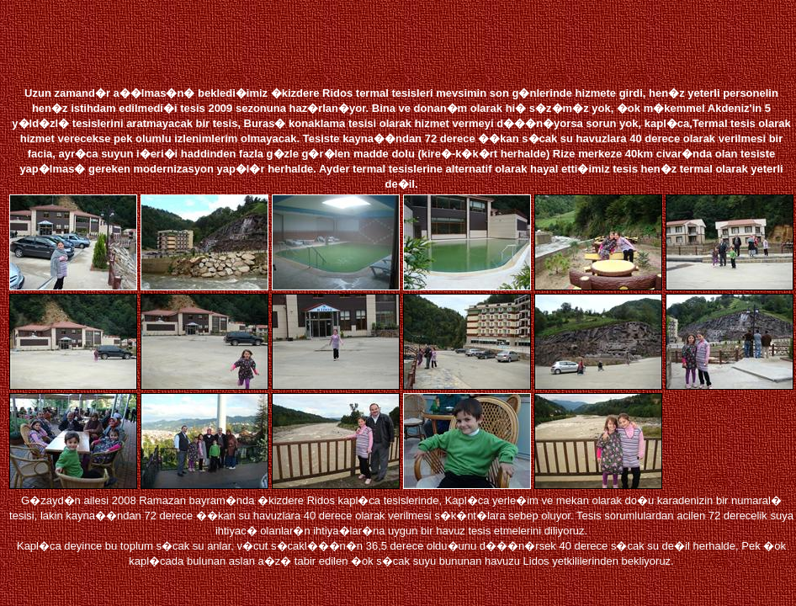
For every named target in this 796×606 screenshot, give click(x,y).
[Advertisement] (404, 40)
